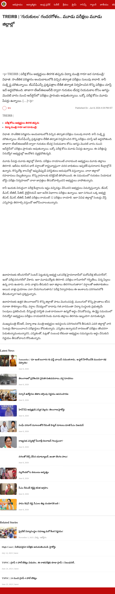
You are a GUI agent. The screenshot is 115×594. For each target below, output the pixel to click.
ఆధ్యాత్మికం (31, 4)
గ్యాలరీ (93, 4)
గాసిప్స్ (83, 4)
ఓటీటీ (56, 4)
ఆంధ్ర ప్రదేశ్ (45, 4)
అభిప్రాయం (18, 4)
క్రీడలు (65, 4)
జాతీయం (104, 4)
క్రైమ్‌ (74, 4)
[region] (25, 50)
